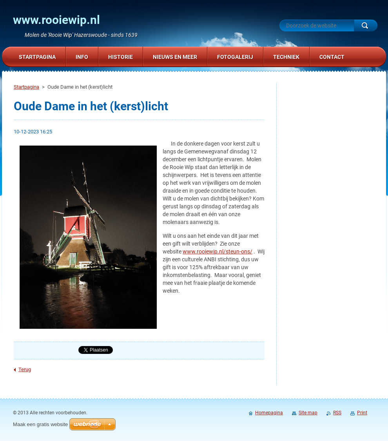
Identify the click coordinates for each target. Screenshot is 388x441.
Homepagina (269, 412)
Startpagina (26, 87)
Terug (24, 369)
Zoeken (365, 25)
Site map (308, 412)
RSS (337, 412)
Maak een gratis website (40, 424)
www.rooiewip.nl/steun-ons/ (217, 251)
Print (362, 412)
